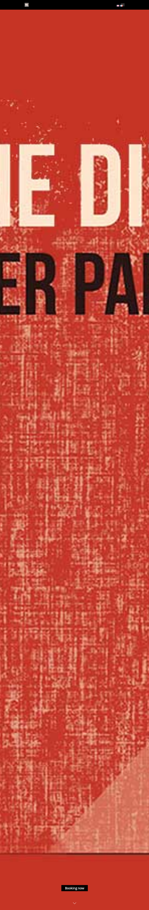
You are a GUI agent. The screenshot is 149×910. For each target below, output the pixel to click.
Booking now (74, 888)
